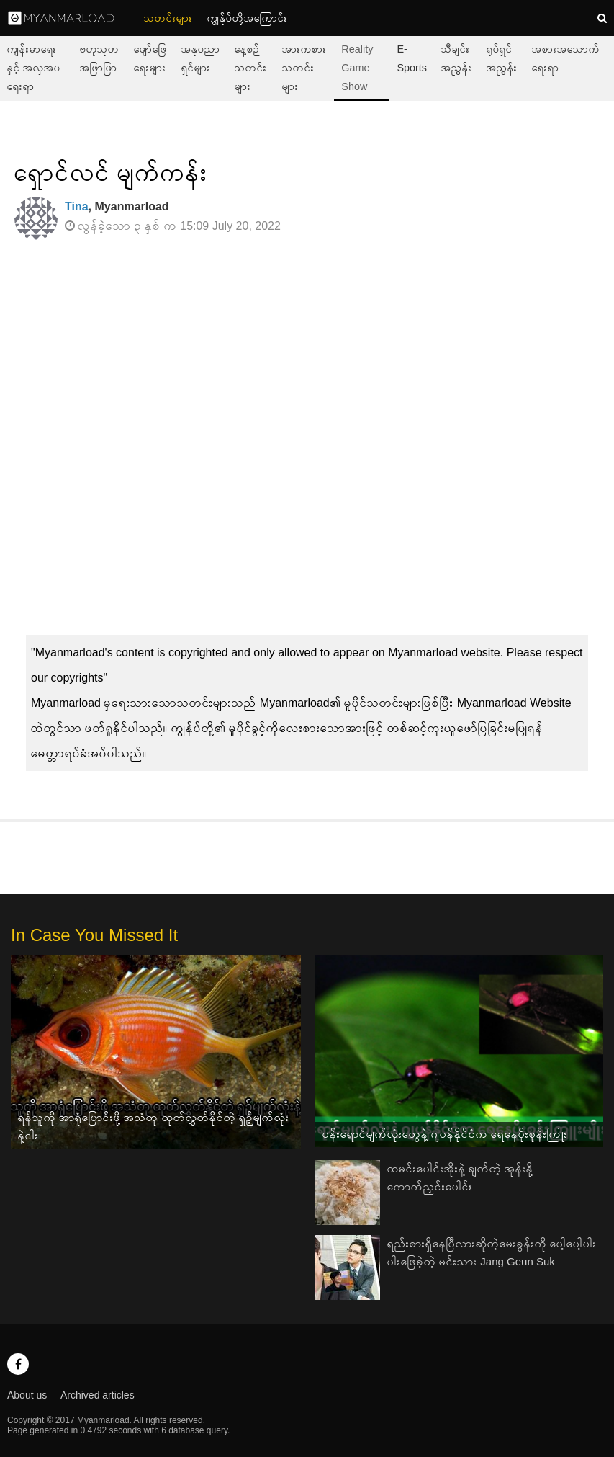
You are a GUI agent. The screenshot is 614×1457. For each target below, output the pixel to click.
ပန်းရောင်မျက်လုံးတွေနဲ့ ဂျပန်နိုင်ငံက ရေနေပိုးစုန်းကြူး (445, 1134)
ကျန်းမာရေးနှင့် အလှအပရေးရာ (33, 67)
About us (27, 1395)
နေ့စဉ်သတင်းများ (251, 67)
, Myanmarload (117, 206)
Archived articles (97, 1395)
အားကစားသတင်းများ (304, 67)
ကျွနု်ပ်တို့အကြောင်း (247, 18)
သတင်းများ (168, 18)
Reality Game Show (357, 67)
